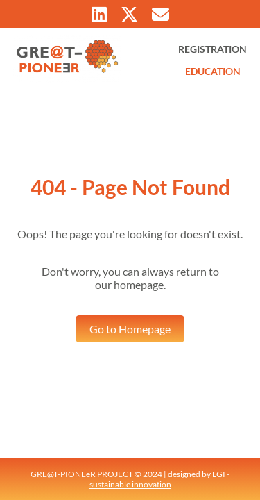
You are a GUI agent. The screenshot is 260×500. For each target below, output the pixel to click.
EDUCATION (213, 71)
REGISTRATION (212, 49)
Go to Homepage (130, 328)
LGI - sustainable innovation (159, 479)
